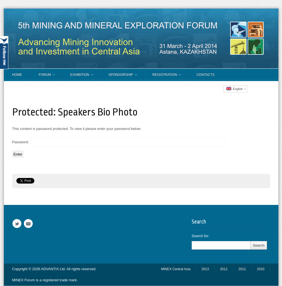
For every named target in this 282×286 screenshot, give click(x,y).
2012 (223, 269)
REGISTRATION (162, 77)
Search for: (200, 236)
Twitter (17, 224)
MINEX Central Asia (175, 269)
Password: (119, 141)
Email (28, 224)
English (234, 89)
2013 (205, 269)
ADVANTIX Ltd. (54, 269)
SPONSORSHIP (118, 77)
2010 (261, 269)
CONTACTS (206, 75)
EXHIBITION (77, 77)
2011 (242, 269)
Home (17, 75)
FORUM (43, 77)
